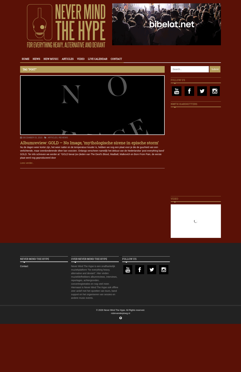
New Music (51, 59)
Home (25, 59)
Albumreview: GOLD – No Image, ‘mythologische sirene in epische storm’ (89, 143)
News (36, 59)
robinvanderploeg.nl (120, 313)
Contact (116, 59)
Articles (68, 59)
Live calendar (97, 59)
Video (81, 59)
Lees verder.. (27, 163)
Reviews (63, 137)
